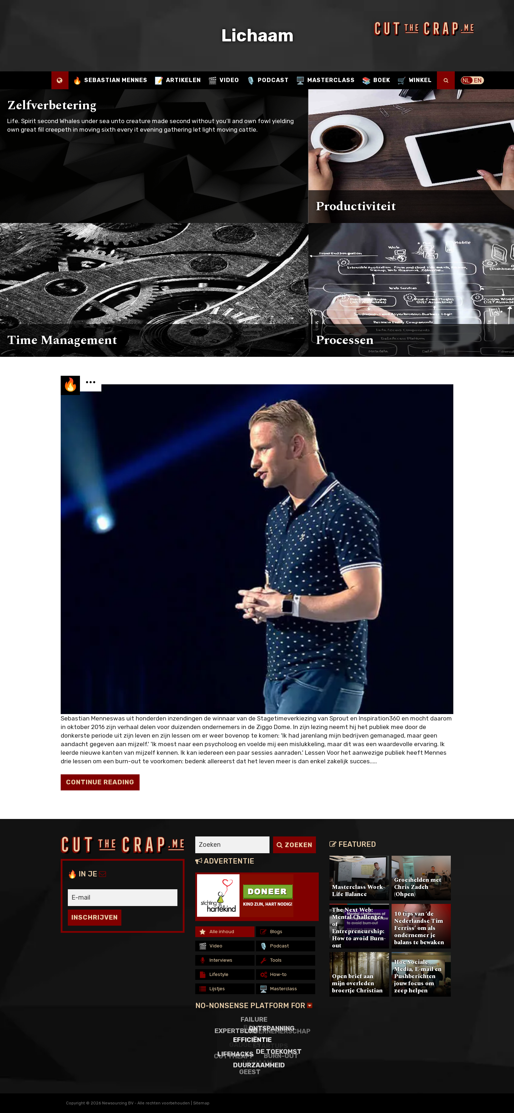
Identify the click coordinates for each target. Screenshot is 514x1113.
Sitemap (201, 1103)
